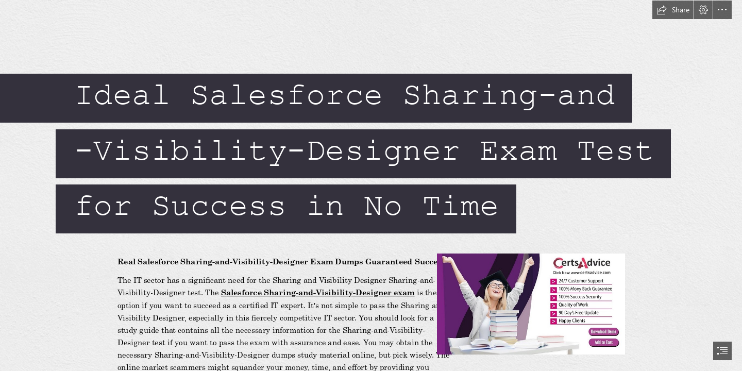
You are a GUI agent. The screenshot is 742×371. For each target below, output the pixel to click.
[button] (673, 10)
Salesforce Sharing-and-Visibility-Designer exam (318, 292)
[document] (371, 185)
